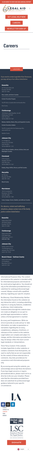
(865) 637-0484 (6, 91)
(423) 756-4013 (6, 117)
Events (5, 407)
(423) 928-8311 (6, 144)
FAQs (4, 413)
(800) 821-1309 (10, 197)
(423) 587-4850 (6, 195)
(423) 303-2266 (6, 162)
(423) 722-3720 (6, 252)
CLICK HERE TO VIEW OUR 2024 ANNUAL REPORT (16, 2)
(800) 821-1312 (10, 146)
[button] (29, 8)
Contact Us (6, 409)
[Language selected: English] (22, 449)
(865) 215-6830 (6, 226)
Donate (5, 415)
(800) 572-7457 (10, 118)
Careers (5, 411)
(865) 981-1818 (6, 178)
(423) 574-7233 (6, 265)
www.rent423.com (6, 130)
